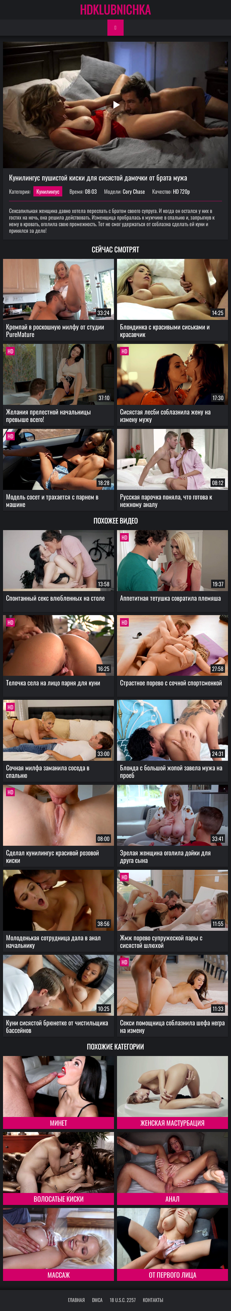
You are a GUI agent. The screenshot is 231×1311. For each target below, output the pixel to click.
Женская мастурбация (172, 1122)
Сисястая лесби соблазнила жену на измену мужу (165, 415)
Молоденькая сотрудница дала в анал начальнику (53, 941)
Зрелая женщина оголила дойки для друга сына (165, 856)
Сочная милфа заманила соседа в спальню (47, 771)
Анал (172, 1198)
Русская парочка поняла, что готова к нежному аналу (166, 500)
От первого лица (172, 1274)
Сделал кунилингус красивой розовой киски (52, 856)
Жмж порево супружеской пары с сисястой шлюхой (161, 941)
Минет (58, 1122)
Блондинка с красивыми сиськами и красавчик (165, 330)
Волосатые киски (59, 1198)
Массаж (59, 1274)
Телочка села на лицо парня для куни (53, 682)
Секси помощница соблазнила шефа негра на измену (172, 1026)
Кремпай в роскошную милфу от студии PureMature (55, 330)
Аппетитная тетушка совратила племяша (170, 597)
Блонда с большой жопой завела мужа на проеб (171, 771)
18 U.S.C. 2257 (123, 1299)
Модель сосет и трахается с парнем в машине (52, 500)
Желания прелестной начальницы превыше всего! (48, 415)
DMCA (97, 1299)
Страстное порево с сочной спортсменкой (171, 682)
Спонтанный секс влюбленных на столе (55, 597)
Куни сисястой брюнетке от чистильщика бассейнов (57, 1026)
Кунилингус (47, 191)
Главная (76, 1299)
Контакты (153, 1299)
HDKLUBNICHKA (115, 9)
